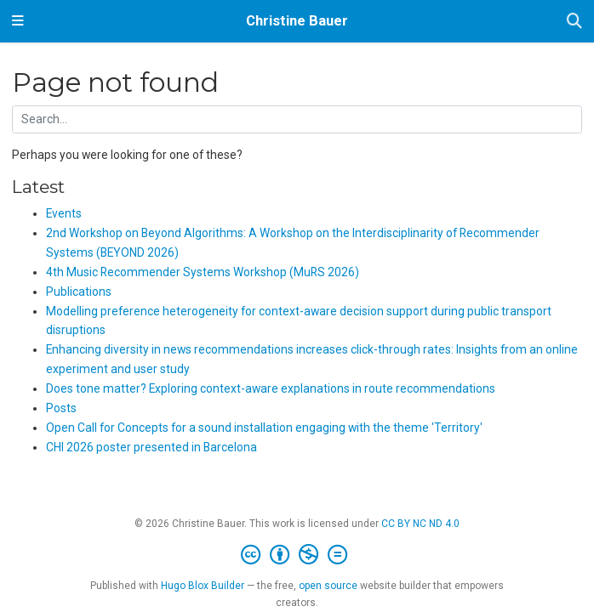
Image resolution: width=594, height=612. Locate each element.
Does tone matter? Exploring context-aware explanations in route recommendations (270, 388)
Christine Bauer (297, 21)
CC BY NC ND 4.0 (420, 524)
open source (328, 586)
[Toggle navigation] (18, 21)
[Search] (574, 21)
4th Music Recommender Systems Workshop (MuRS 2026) (202, 272)
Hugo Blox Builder (202, 586)
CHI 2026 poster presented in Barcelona (151, 447)
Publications (78, 291)
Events (64, 213)
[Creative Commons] (297, 555)
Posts (61, 408)
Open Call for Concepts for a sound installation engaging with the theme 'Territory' (264, 427)
